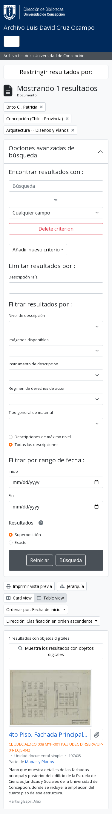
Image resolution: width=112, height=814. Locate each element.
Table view (50, 598)
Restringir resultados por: (56, 72)
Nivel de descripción (27, 315)
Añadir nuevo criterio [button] (36, 249)
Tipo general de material (31, 412)
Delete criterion (56, 229)
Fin (11, 495)
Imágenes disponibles (29, 339)
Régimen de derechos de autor (37, 388)
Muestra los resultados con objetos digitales (56, 651)
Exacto (21, 542)
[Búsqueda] (56, 186)
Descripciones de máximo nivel (43, 436)
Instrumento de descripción (33, 364)
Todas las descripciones (37, 444)
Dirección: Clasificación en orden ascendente (50, 621)
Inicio (13, 471)
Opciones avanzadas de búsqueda (41, 151)
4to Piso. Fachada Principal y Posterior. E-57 (48, 734)
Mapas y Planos (39, 761)
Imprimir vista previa (29, 586)
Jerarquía (72, 586)
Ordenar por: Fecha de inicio (34, 609)
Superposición (28, 534)
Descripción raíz (23, 277)
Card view (19, 598)
